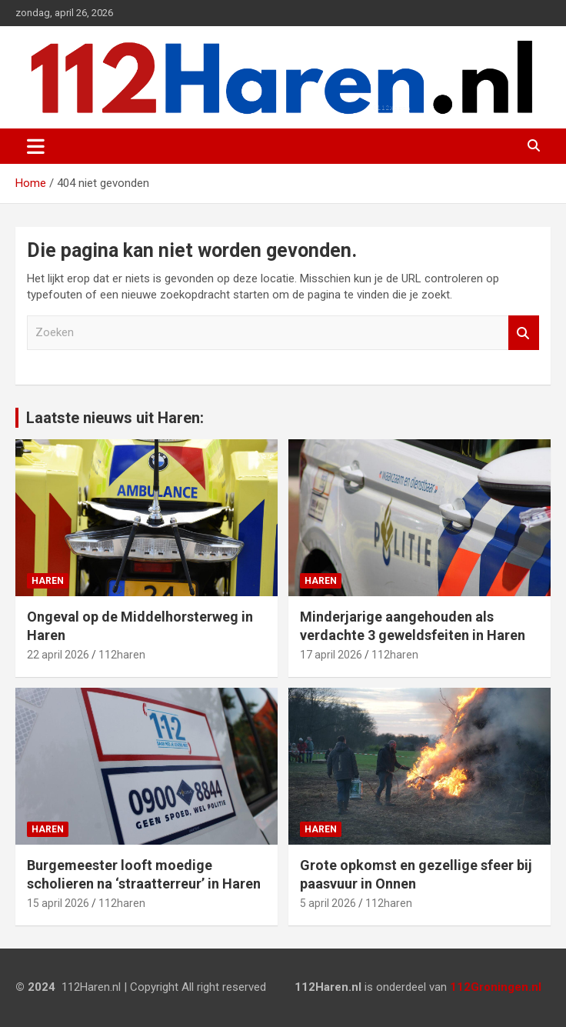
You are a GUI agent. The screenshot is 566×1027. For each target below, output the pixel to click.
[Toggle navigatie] (35, 146)
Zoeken (523, 332)
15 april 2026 (58, 903)
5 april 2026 (328, 903)
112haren (121, 655)
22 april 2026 (58, 655)
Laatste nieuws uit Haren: (115, 417)
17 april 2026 (331, 655)
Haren (48, 580)
